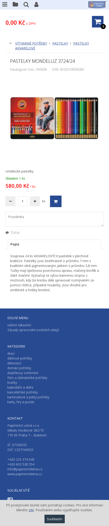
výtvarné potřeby (31, 43)
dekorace (14, 363)
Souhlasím (54, 519)
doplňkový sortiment (22, 373)
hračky (12, 382)
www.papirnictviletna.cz (24, 474)
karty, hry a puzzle (20, 402)
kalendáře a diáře (20, 387)
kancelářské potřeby (22, 392)
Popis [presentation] (14, 244)
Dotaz (13, 232)
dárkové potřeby (19, 358)
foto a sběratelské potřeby (27, 377)
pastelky (60, 43)
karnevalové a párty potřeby (28, 397)
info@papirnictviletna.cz (24, 469)
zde (31, 510)
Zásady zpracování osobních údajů (33, 330)
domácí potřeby (19, 368)
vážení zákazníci (19, 325)
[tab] (54, 244)
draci (11, 353)
